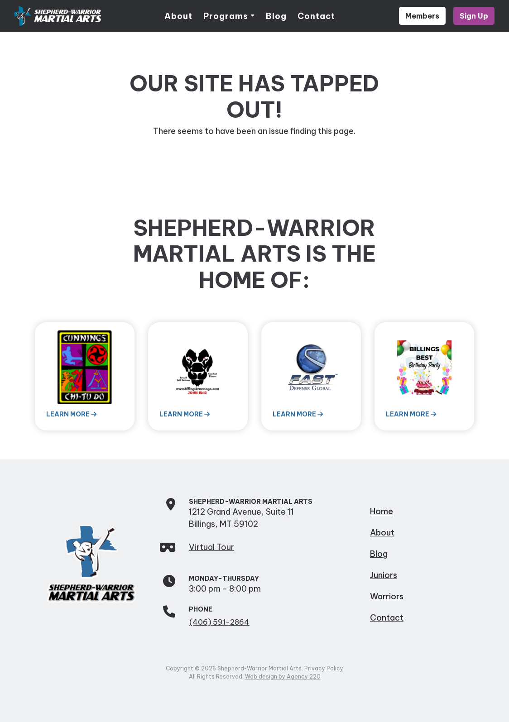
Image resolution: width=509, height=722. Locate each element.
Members (422, 15)
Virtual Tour (211, 547)
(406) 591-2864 (219, 621)
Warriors (386, 596)
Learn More (71, 414)
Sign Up (474, 15)
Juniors (383, 575)
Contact (316, 16)
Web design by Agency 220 (283, 676)
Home (381, 511)
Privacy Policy (323, 668)
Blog (276, 16)
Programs (225, 16)
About (178, 16)
